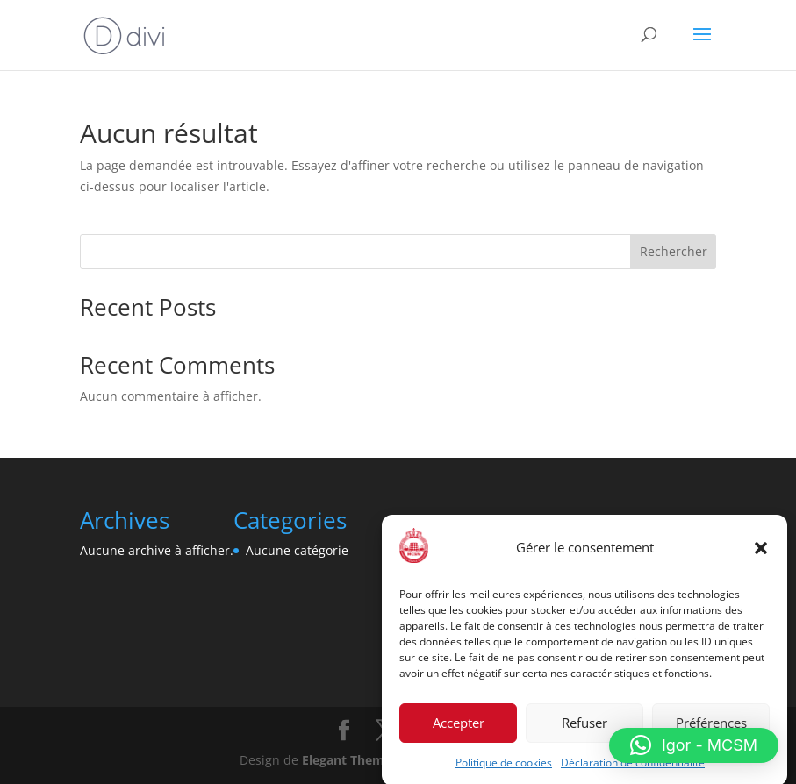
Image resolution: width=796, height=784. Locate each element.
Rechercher (673, 251)
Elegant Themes (350, 760)
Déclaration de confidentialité (633, 766)
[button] (761, 552)
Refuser (584, 727)
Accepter (458, 727)
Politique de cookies (503, 766)
